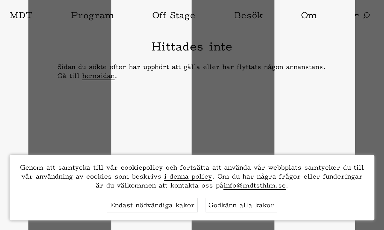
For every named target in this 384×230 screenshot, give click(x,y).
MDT (21, 15)
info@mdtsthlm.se (254, 185)
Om (309, 15)
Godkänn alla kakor (241, 205)
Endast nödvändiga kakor (152, 205)
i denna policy (188, 176)
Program (92, 15)
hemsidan (98, 76)
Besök (248, 15)
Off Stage (173, 15)
